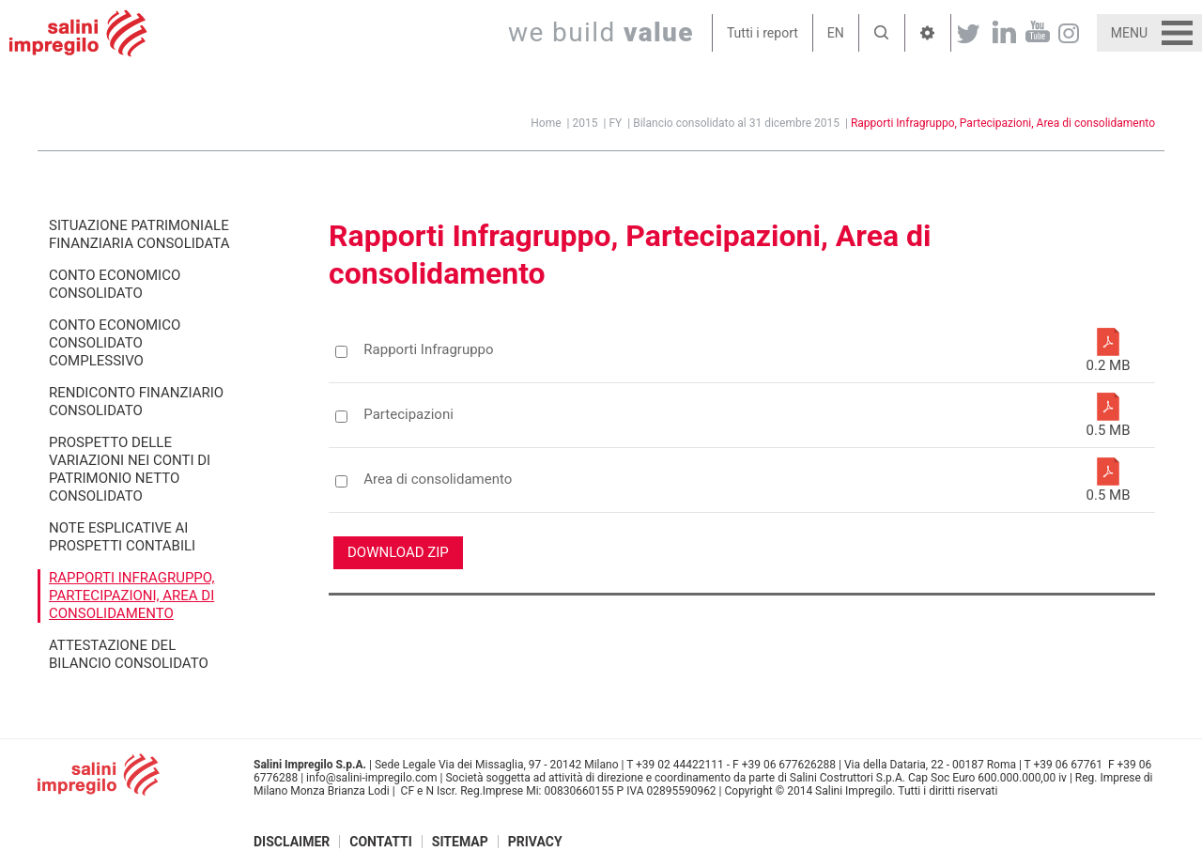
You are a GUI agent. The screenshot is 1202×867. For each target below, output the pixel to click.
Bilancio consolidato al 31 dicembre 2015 (736, 123)
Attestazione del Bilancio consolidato (128, 654)
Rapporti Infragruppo (428, 350)
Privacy (535, 841)
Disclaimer (292, 841)
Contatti (380, 841)
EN (835, 32)
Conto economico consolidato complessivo (114, 343)
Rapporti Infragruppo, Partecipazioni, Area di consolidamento (1003, 123)
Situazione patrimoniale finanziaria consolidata (139, 234)
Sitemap (460, 841)
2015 (585, 123)
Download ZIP (398, 552)
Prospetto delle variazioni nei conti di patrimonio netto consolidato (129, 469)
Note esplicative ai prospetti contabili (122, 536)
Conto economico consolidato (114, 284)
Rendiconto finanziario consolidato (136, 401)
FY (615, 123)
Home (546, 123)
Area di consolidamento (437, 479)
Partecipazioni (408, 415)
